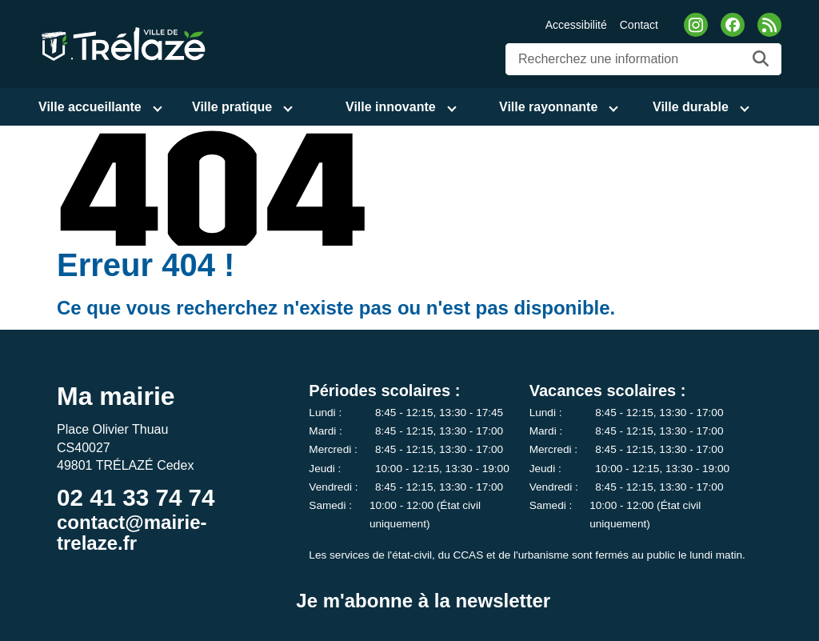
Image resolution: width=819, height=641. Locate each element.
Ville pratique (232, 107)
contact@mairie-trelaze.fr (131, 532)
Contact (639, 24)
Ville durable (691, 107)
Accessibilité (576, 24)
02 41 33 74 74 (135, 497)
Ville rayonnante (548, 107)
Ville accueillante (90, 107)
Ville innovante (391, 107)
